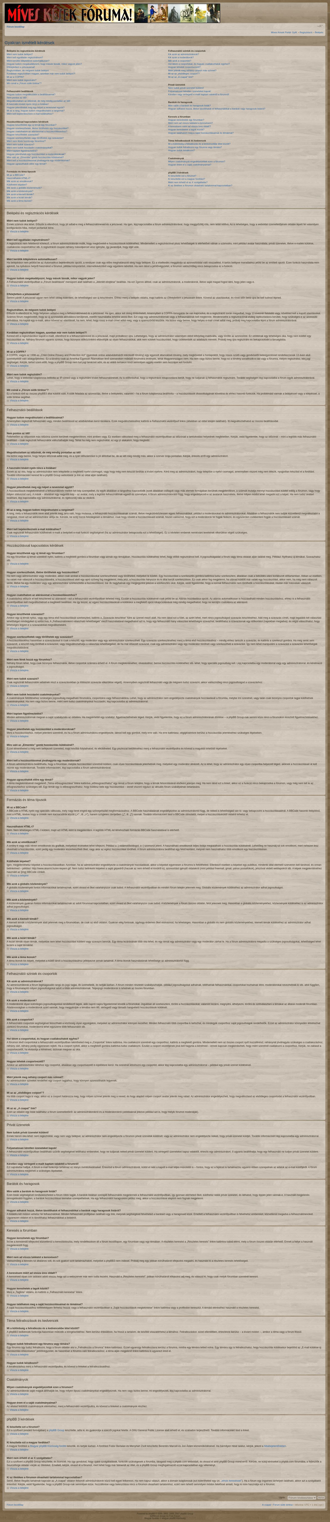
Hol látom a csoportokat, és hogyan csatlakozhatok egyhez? (199, 64)
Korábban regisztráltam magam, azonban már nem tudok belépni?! (41, 73)
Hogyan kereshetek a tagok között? (186, 129)
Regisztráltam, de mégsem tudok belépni (28, 70)
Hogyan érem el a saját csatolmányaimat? (189, 164)
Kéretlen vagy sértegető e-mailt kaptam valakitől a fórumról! (198, 94)
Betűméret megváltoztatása (320, 26)
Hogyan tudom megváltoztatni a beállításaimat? (31, 94)
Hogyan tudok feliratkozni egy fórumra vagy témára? (195, 147)
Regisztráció (306, 32)
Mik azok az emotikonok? (20, 181)
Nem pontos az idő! (17, 97)
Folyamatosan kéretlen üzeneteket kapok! (189, 91)
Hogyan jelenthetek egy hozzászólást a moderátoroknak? (36, 154)
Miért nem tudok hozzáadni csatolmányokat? (30, 147)
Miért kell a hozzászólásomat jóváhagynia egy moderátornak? (38, 160)
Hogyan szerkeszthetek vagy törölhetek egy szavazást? (35, 138)
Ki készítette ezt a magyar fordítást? (186, 179)
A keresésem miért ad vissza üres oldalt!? (189, 126)
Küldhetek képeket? (17, 184)
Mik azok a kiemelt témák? (20, 194)
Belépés (319, 32)
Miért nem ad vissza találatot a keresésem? (190, 123)
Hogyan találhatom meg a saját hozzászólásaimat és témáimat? (201, 133)
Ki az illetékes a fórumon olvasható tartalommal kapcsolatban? (200, 185)
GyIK (294, 32)
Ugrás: (282, 1497)
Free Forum (174, 1516)
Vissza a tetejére (19, 231)
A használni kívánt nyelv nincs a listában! (28, 104)
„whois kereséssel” (231, 1480)
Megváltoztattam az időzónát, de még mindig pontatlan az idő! (38, 101)
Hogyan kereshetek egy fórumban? (186, 120)
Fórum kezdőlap (15, 26)
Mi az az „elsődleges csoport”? (184, 73)
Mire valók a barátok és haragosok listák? (189, 105)
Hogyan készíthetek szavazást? (23, 134)
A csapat (266, 1504)
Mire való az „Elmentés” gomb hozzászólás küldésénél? (35, 157)
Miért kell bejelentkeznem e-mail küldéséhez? (30, 113)
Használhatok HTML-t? (19, 178)
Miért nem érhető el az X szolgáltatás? (188, 182)
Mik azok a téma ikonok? (19, 201)
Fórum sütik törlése (283, 1504)
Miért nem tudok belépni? (20, 54)
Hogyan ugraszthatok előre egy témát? (27, 164)
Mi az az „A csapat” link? (180, 77)
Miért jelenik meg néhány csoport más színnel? (192, 70)
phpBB (152, 1513)
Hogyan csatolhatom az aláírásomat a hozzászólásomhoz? (37, 131)
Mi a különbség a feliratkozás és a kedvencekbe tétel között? (199, 144)
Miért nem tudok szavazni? (20, 144)
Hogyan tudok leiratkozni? (181, 150)
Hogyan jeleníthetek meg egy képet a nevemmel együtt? (36, 107)
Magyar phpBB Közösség (44, 1445)
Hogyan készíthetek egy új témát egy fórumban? (31, 125)
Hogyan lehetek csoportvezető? (184, 67)
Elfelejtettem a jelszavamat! (21, 67)
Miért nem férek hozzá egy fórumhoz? (26, 141)
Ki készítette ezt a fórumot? (182, 176)
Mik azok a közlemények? (20, 191)
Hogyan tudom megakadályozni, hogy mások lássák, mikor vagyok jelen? (44, 64)
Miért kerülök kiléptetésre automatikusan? (28, 61)
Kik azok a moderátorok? (181, 57)
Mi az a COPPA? (15, 77)
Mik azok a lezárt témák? (19, 197)
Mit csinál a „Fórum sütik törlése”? (24, 83)
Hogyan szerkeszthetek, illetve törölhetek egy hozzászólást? (38, 128)
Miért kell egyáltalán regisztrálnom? (25, 57)
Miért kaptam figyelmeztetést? (22, 151)
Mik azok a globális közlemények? (24, 188)
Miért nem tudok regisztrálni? (21, 80)
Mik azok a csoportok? (179, 61)
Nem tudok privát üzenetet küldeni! (186, 88)
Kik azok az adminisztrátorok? (183, 54)
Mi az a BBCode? (16, 175)
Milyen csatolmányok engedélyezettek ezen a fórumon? (196, 161)
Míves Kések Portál (281, 32)
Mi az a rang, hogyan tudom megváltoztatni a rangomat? (36, 110)
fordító (62, 1445)
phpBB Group (56, 1430)
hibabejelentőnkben (275, 1445)
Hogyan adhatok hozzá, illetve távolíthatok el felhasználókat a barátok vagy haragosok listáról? (216, 108)
